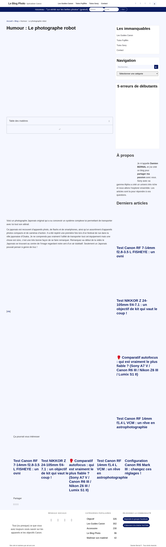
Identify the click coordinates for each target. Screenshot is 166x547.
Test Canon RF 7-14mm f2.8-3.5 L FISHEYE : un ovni (136, 252)
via (8, 311)
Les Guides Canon (65, 3)
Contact (104, 3)
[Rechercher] (156, 67)
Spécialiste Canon (34, 3)
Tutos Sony (94, 3)
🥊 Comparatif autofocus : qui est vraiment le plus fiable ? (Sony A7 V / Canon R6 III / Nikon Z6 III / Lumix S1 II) (137, 366)
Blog (16, 21)
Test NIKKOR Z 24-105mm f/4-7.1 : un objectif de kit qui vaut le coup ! (55, 469)
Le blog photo (16, 3)
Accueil (10, 21)
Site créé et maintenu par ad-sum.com (22, 545)
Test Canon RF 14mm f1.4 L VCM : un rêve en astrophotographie (136, 423)
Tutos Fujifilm (81, 3)
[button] (154, 3)
